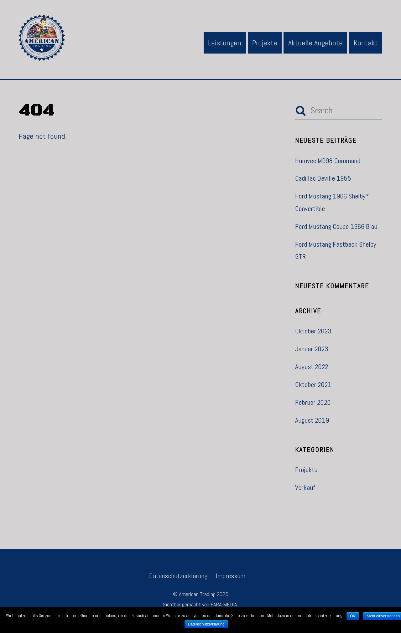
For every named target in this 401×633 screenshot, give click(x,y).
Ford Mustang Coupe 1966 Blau (336, 226)
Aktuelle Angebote (315, 43)
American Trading (197, 594)
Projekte (264, 43)
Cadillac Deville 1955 (323, 178)
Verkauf (305, 487)
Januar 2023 (311, 349)
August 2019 (312, 420)
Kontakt (366, 43)
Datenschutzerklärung (178, 576)
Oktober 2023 (313, 331)
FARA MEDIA (224, 604)
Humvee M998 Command (327, 161)
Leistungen (224, 43)
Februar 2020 (313, 402)
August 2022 (311, 367)
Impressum (230, 576)
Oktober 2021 (313, 384)
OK (352, 616)
